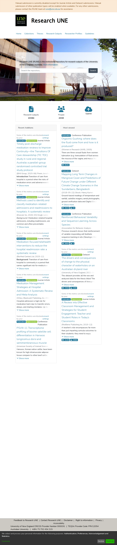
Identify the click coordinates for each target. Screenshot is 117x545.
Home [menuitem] (18, 33)
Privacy (99, 520)
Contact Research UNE (51, 520)
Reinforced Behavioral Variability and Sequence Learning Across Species (79, 221)
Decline (101, 541)
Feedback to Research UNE (26, 520)
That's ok (110, 541)
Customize (6, 541)
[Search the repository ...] (53, 70)
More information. (50, 64)
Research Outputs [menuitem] (54, 33)
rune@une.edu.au (52, 9)
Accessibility (58, 523)
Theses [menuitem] (40, 33)
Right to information (84, 520)
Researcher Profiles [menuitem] (73, 33)
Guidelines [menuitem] (89, 33)
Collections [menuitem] (29, 33)
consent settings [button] (45, 136)
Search (93, 70)
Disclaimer (68, 520)
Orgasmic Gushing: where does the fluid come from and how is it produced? (80, 142)
